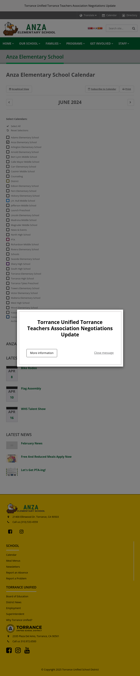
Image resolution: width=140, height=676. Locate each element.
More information (42, 353)
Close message (104, 353)
